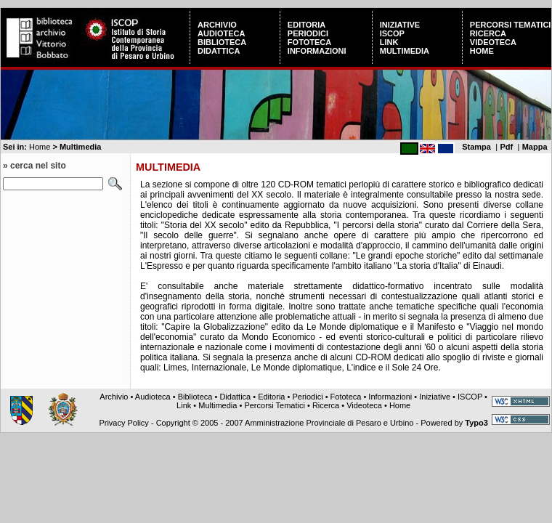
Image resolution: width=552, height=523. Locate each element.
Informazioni (317, 50)
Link (389, 42)
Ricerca (488, 33)
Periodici (308, 33)
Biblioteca (222, 42)
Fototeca (309, 42)
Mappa (535, 146)
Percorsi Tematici (510, 24)
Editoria (306, 24)
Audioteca (221, 33)
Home (482, 50)
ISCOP (392, 33)
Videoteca (493, 42)
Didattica (219, 50)
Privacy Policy (123, 422)
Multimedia (404, 50)
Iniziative (400, 24)
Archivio (217, 24)
